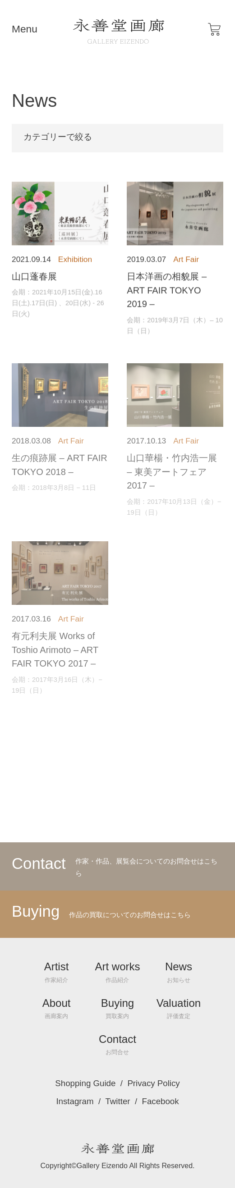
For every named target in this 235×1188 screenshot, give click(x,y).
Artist (56, 971)
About (56, 1008)
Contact (117, 1044)
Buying (117, 1008)
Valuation (179, 1008)
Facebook (160, 1101)
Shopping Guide (85, 1083)
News (178, 971)
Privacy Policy (153, 1083)
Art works (117, 971)
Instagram (74, 1101)
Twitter (117, 1101)
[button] (214, 29)
